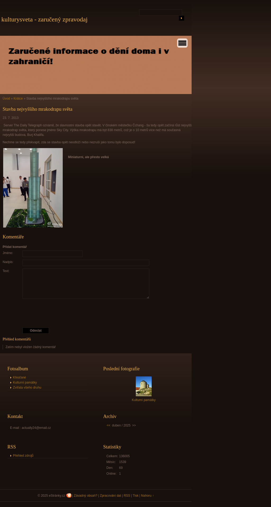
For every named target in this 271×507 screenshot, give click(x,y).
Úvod (6, 98)
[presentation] (98, 313)
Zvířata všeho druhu (27, 387)
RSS (127, 495)
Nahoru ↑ (147, 495)
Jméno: (8, 253)
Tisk (136, 495)
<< (108, 425)
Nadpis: (8, 262)
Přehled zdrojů (23, 455)
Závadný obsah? (85, 495)
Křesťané (19, 377)
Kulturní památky (25, 382)
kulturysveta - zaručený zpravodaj (44, 19)
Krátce (18, 98)
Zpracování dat (110, 495)
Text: (6, 271)
